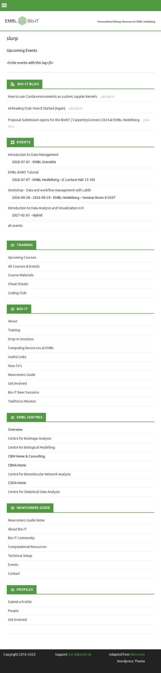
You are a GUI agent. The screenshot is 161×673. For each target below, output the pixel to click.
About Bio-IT (17, 529)
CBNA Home (17, 465)
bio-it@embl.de (80, 654)
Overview (15, 429)
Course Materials (21, 275)
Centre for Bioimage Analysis (29, 438)
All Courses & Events (24, 266)
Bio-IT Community (21, 538)
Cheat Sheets (18, 284)
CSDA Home (17, 483)
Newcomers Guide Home (26, 520)
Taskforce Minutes (22, 401)
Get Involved (17, 383)
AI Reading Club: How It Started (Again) (36, 108)
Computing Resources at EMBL (31, 348)
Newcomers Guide (21, 375)
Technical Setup (20, 556)
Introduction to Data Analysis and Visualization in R (46, 208)
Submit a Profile (20, 602)
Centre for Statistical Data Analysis (34, 492)
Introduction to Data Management (33, 155)
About (12, 321)
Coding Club (17, 293)
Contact (14, 574)
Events (13, 565)
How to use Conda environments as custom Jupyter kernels (52, 96)
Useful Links (17, 357)
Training (14, 330)
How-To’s (15, 366)
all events (15, 226)
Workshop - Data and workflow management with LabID (49, 190)
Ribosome (137, 654)
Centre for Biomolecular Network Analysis (39, 474)
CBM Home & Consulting (26, 456)
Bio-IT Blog (28, 84)
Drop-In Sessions (21, 339)
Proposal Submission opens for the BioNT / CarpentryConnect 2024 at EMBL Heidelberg (73, 120)
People (13, 611)
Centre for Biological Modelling (31, 447)
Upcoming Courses (22, 257)
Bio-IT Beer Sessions (23, 392)
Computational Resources (27, 547)
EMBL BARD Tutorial (23, 172)
